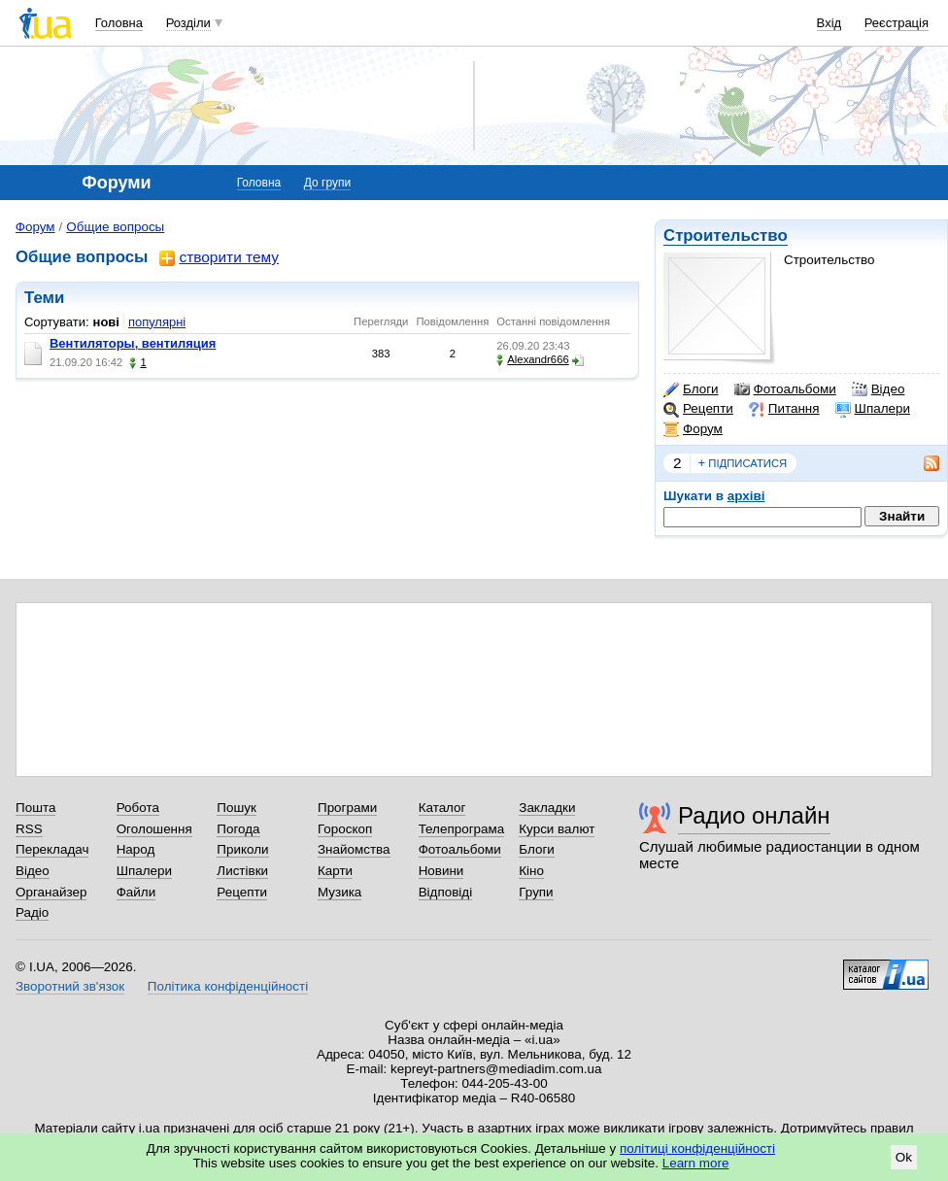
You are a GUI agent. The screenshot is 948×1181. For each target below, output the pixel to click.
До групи (327, 182)
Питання (784, 409)
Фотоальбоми (785, 389)
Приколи (242, 849)
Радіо (32, 912)
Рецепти (698, 409)
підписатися (743, 463)
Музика (339, 892)
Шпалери (872, 409)
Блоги (691, 389)
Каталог (442, 807)
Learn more (695, 1163)
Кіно (531, 870)
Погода (238, 829)
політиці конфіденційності (697, 1148)
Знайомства (354, 849)
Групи (536, 892)
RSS (29, 829)
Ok (904, 1157)
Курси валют (556, 829)
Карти (335, 870)
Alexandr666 (532, 360)
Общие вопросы (115, 226)
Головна (119, 23)
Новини (441, 870)
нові (106, 322)
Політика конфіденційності (228, 986)
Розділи (188, 23)
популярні (157, 322)
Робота (138, 807)
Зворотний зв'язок (70, 986)
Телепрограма (462, 829)
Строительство (725, 235)
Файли (136, 892)
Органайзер (51, 892)
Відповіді (446, 892)
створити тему (219, 258)
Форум (693, 429)
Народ (136, 849)
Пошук (236, 807)
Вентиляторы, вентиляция (133, 343)
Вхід (829, 23)
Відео (878, 389)
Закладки (547, 807)
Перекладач (52, 849)
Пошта (35, 807)
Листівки (242, 870)
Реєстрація (896, 23)
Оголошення (154, 829)
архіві (746, 496)
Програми (347, 807)
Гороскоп (345, 829)
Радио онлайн (754, 815)
